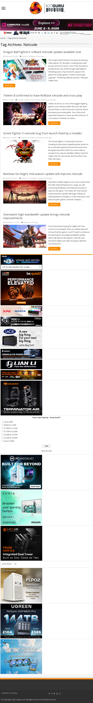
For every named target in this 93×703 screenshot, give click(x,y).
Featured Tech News (32, 100)
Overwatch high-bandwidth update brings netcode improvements (36, 216)
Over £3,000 (9, 441)
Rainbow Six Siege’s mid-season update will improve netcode (42, 174)
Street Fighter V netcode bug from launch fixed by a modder (42, 133)
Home (2, 38)
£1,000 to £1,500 (10, 428)
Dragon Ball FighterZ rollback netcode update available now (42, 52)
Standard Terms (49, 699)
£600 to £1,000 (10, 425)
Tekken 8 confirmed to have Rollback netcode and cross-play (42, 95)
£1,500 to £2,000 (10, 431)
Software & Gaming (36, 56)
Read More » (9, 85)
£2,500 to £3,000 (10, 438)
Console (25, 56)
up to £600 (8, 422)
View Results (46, 451)
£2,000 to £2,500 (10, 434)
